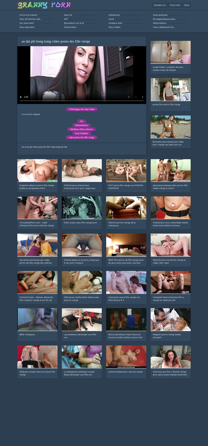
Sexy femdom (81, 133)
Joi (81, 121)
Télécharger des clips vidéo (81, 109)
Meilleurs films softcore (81, 129)
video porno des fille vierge (81, 137)
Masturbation (81, 125)
